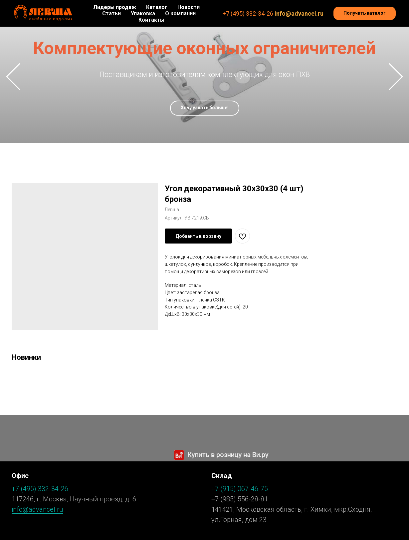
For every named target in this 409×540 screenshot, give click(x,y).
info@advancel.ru (299, 13)
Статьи (111, 13)
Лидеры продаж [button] (114, 7)
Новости (188, 7)
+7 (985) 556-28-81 (239, 499)
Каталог (156, 7)
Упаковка (143, 13)
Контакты (151, 20)
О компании (180, 13)
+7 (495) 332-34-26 (248, 13)
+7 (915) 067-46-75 (239, 489)
